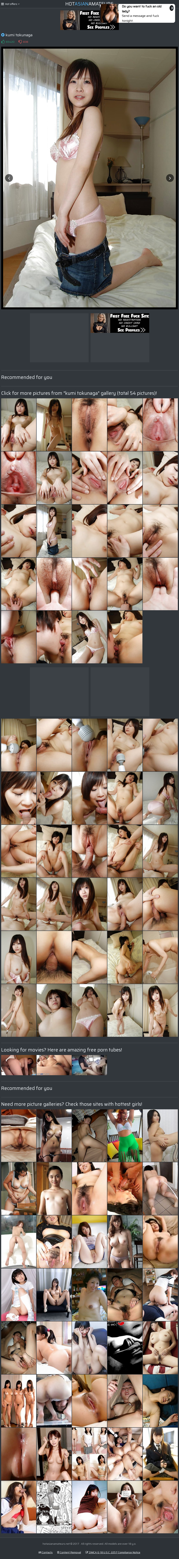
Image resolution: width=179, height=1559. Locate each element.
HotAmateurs (89, 4)
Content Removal (69, 1552)
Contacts (46, 1552)
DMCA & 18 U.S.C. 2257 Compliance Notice (112, 1552)
